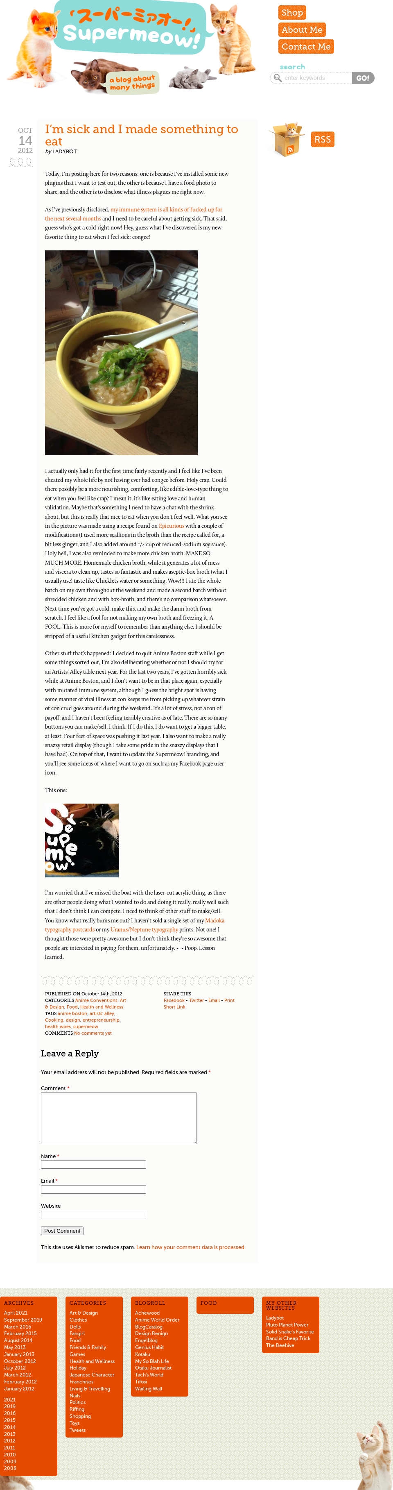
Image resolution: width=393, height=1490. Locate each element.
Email (214, 1000)
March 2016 (17, 1337)
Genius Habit (149, 1357)
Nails (75, 1405)
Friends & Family (88, 1357)
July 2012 (15, 1378)
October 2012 (20, 1371)
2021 (10, 1410)
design (73, 1020)
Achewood (147, 1323)
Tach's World (149, 1385)
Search (291, 67)
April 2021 (15, 1323)
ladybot (64, 151)
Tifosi (141, 1392)
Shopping (80, 1426)
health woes (58, 1026)
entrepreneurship (101, 1020)
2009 (10, 1471)
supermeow (85, 1026)
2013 (10, 1444)
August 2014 (18, 1350)
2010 (10, 1464)
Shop (292, 12)
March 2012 (17, 1385)
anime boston (72, 1013)
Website (51, 1216)
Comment (55, 1088)
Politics (78, 1412)
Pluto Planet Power (287, 1335)
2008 (10, 1478)
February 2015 (20, 1343)
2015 (10, 1430)
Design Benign (151, 1343)
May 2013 (15, 1357)
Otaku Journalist (153, 1378)
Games (77, 1364)
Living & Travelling (90, 1398)
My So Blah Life (152, 1371)
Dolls (75, 1337)
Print (229, 1000)
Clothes (78, 1330)
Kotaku (142, 1364)
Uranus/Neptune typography (144, 930)
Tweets (78, 1440)
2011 (9, 1457)
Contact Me (306, 46)
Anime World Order (157, 1330)
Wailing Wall (148, 1398)
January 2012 (19, 1398)
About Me (302, 30)
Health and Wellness (101, 1007)
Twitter (196, 1000)
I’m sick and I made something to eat (141, 135)
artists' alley (102, 1013)
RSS (322, 139)
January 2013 (19, 1364)
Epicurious (171, 526)
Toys (74, 1433)
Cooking (54, 1020)
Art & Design (84, 1323)
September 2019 (23, 1330)
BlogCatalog (149, 1337)
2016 (10, 1423)
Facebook (174, 1000)
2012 (10, 1451)
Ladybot (275, 1328)
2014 (10, 1437)
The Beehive (280, 1355)
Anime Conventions (96, 1000)
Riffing (77, 1419)
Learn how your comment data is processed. (191, 1257)
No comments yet (93, 1033)
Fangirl (77, 1343)
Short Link (174, 1007)
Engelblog (146, 1350)
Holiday (78, 1378)
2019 (10, 1416)
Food (72, 1007)
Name (50, 1166)
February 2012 (20, 1392)
